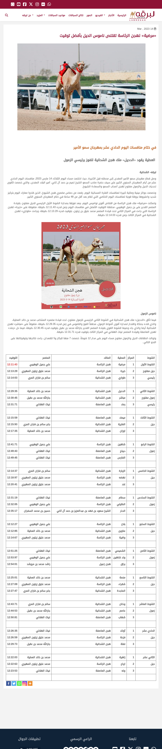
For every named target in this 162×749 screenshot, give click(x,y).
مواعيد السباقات (56, 15)
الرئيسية (121, 15)
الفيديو (100, 15)
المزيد (41, 15)
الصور (89, 15)
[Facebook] (8, 683)
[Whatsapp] (19, 683)
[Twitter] (14, 683)
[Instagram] (24, 683)
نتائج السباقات (75, 15)
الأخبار (111, 15)
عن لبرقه (27, 15)
